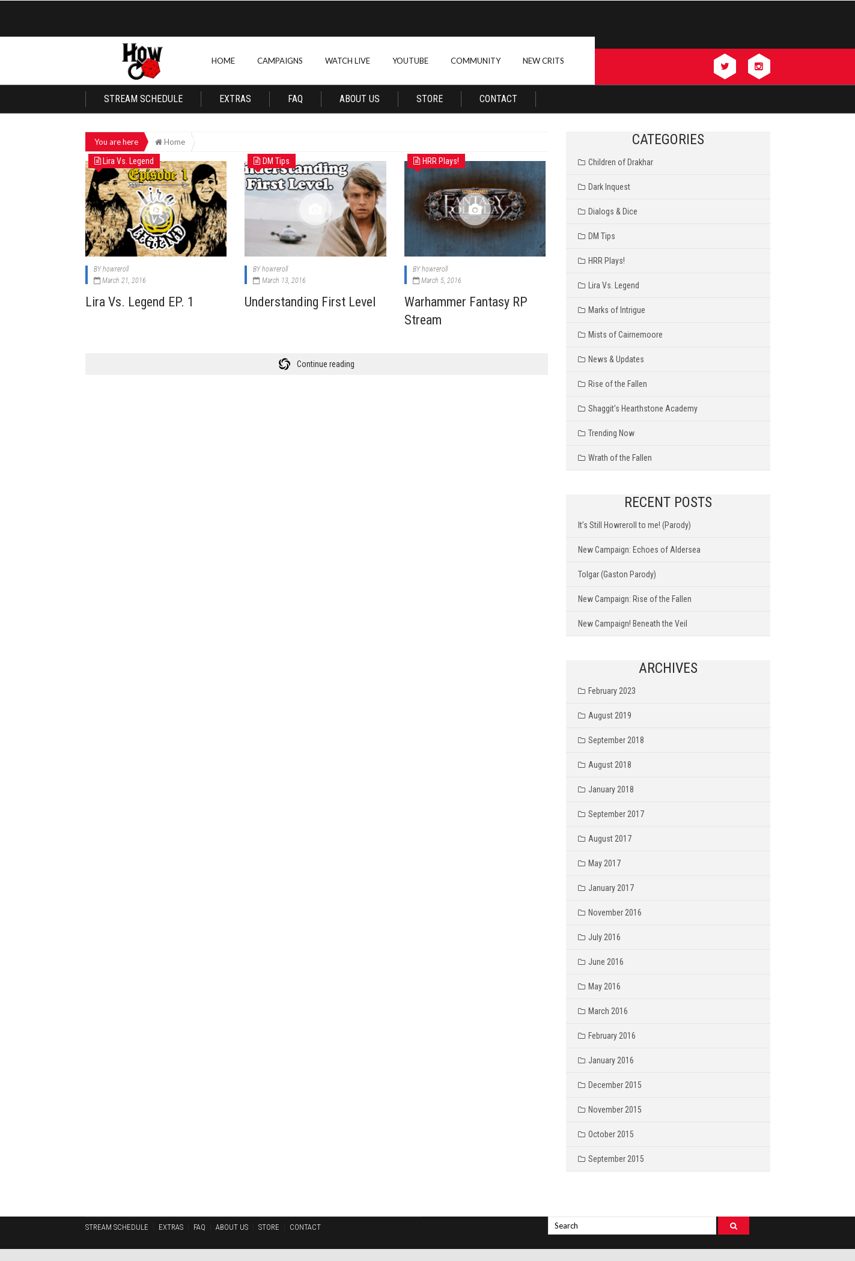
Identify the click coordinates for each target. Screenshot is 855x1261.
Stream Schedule (143, 99)
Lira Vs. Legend (613, 285)
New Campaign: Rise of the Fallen (635, 599)
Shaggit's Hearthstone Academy (643, 408)
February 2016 (612, 1036)
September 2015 (616, 1159)
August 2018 (609, 765)
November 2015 (615, 1109)
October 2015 (611, 1134)
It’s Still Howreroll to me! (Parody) (634, 525)
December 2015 (615, 1085)
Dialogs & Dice (612, 211)
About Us (359, 99)
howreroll (116, 269)
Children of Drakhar (620, 162)
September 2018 (616, 740)
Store (429, 99)
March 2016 (608, 1011)
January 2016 (611, 1060)
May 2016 (604, 986)
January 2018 (611, 789)
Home (223, 60)
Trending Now (611, 433)
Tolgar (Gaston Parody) (617, 574)
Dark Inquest (609, 187)
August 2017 (609, 838)
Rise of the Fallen (617, 384)
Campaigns (280, 60)
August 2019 (609, 715)
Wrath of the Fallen (620, 458)
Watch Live (347, 60)
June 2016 (606, 962)
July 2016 (604, 937)
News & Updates (616, 359)
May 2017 (604, 863)
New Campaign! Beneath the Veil (632, 623)
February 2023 (612, 691)
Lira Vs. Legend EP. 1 (139, 301)
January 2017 (611, 888)
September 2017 (616, 814)
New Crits (543, 60)
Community (476, 60)
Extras (235, 99)
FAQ (295, 99)
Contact (498, 99)
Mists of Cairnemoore (625, 334)
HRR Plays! (606, 261)
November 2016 (615, 912)
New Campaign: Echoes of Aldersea (639, 550)
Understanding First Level (310, 301)
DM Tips (601, 236)
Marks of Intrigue (616, 310)
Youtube (410, 60)
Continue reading (325, 364)
